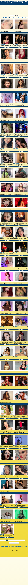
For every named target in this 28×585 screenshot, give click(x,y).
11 (22, 17)
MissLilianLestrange (3, 483)
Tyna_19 (1, 202)
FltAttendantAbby (2, 77)
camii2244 (1, 61)
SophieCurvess (2, 155)
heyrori (1, 546)
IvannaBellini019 (2, 233)
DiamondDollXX (16, 483)
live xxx (14, 575)
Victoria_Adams (16, 499)
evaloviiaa (15, 233)
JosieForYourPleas (16, 296)
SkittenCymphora (16, 61)
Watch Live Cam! (7, 33)
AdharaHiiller (16, 374)
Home (10, 15)
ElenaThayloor (2, 280)
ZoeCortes (1, 530)
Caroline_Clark (2, 108)
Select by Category (15, 15)
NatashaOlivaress (2, 515)
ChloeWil (1, 374)
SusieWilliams (16, 77)
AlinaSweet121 (2, 296)
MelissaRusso (2, 265)
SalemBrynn (2, 30)
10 (18, 567)
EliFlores (1, 218)
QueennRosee (16, 124)
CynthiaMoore (2, 124)
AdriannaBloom (16, 421)
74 (25, 17)
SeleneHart (1, 171)
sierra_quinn (2, 499)
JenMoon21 (15, 265)
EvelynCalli (1, 468)
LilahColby (15, 30)
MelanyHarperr (16, 530)
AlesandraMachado (16, 171)
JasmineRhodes (16, 218)
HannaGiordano (16, 515)
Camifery (15, 249)
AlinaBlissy (1, 327)
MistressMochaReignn (3, 421)
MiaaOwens (15, 327)
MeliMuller (15, 468)
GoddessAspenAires (17, 108)
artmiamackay (16, 202)
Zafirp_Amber (16, 155)
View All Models (5, 17)
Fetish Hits (14, 583)
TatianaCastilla (16, 546)
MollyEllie (1, 249)
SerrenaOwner (16, 280)
